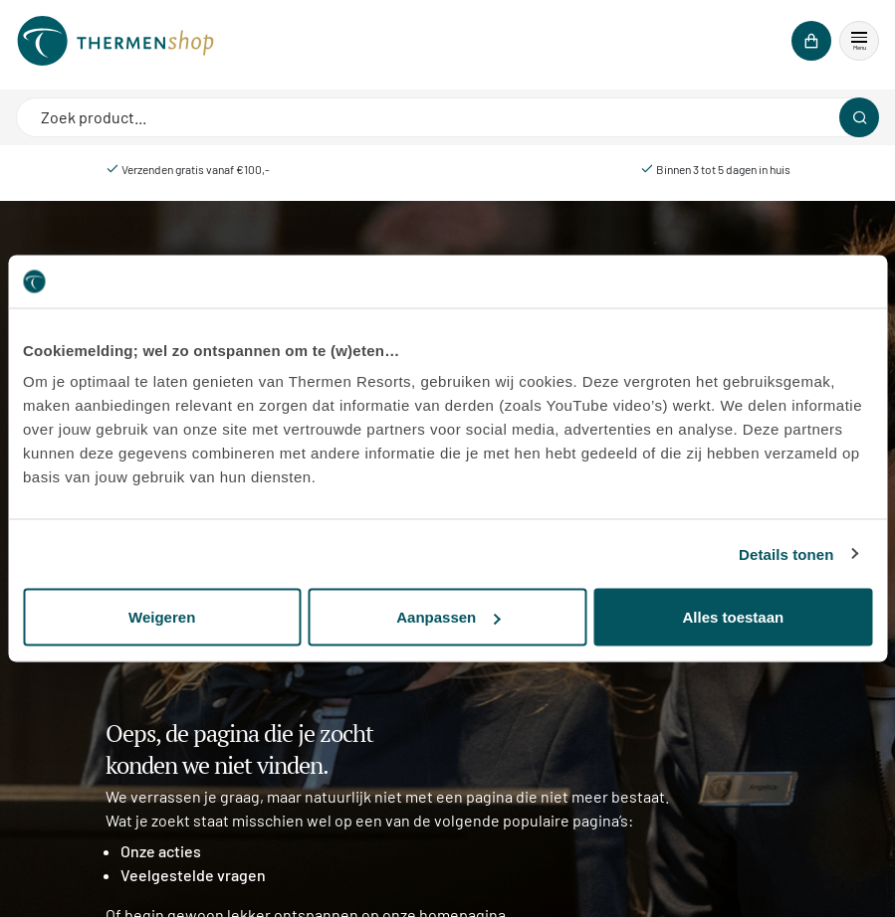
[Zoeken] (859, 117)
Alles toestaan (732, 617)
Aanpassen (448, 617)
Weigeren (161, 617)
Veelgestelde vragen (193, 874)
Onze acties (160, 850)
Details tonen (786, 553)
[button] (859, 41)
